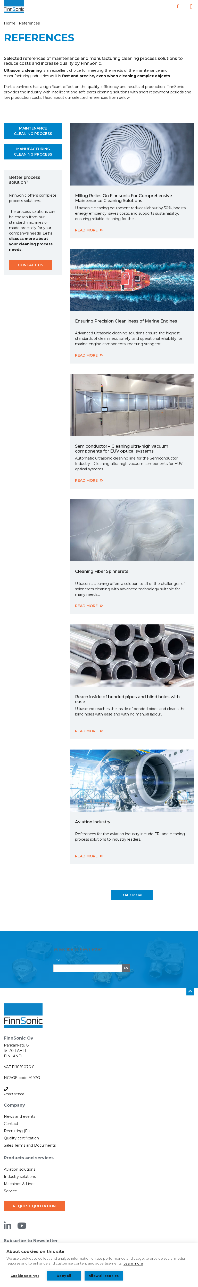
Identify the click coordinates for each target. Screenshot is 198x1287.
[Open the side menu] (191, 6)
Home (9, 23)
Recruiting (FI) (17, 1131)
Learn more (133, 1263)
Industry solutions (20, 1176)
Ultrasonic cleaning (23, 70)
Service (10, 1191)
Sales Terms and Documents (30, 1145)
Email (57, 960)
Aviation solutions (19, 1169)
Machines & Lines (19, 1183)
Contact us (30, 265)
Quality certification (21, 1138)
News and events (19, 1116)
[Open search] (178, 6)
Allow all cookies (104, 1276)
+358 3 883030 (14, 1094)
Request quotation (34, 1206)
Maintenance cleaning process (33, 131)
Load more (132, 895)
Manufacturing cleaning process (33, 152)
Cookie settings (25, 1276)
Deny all (64, 1276)
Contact (11, 1123)
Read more (86, 230)
